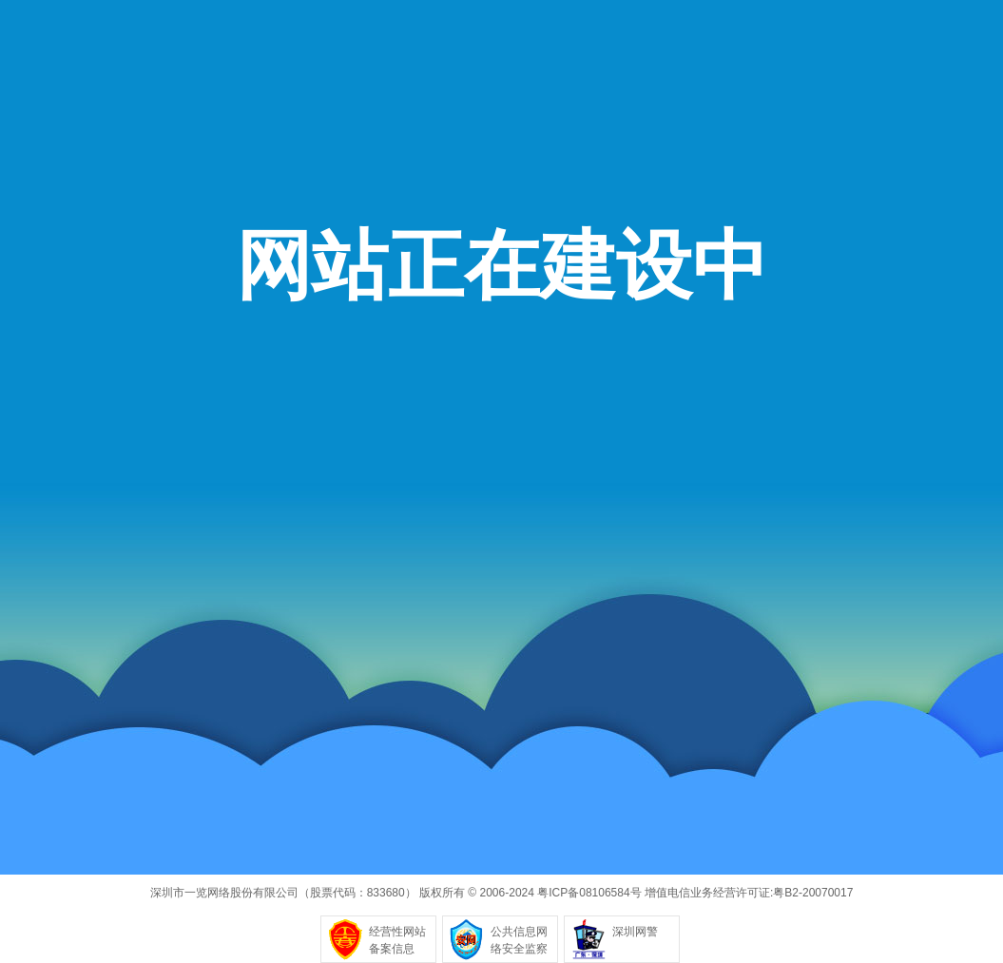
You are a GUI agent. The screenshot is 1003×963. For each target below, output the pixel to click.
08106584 (604, 892)
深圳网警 (635, 931)
